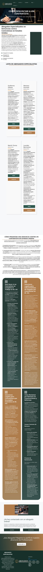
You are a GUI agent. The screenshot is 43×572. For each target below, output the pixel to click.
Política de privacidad (32, 559)
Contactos (16, 5)
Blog (33, 2)
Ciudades (27, 2)
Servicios (21, 2)
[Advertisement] (22, 73)
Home (15, 2)
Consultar (12, 529)
